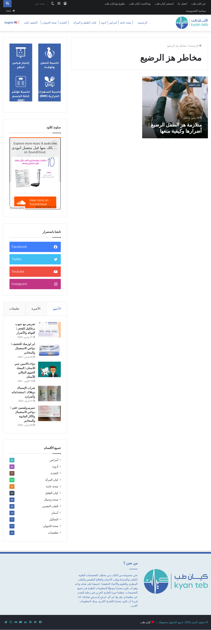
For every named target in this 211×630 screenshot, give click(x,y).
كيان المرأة (51, 479)
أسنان (54, 512)
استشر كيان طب (164, 3)
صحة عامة (125, 22)
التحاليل (53, 519)
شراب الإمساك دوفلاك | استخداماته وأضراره (23, 392)
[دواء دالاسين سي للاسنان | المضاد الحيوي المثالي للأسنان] (49, 369)
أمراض (113, 22)
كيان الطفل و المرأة (85, 22)
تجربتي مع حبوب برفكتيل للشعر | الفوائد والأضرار (25, 328)
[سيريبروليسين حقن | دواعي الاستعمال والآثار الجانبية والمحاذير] (49, 413)
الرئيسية (142, 22)
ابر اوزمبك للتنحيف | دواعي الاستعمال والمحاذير (23, 348)
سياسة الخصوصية (196, 10)
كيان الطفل (51, 493)
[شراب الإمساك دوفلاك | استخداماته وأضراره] (49, 393)
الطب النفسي (50, 506)
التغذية (63, 22)
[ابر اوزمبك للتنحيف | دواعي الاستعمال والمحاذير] (49, 349)
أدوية (103, 22)
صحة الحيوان (49, 22)
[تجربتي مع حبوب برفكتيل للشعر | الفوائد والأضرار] (49, 330)
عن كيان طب (198, 3)
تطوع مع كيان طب (114, 3)
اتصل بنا (182, 3)
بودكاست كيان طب (140, 3)
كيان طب (145, 622)
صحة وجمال (51, 499)
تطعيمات (53, 532)
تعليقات (14, 308)
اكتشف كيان (31, 22)
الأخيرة (36, 308)
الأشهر (57, 308)
